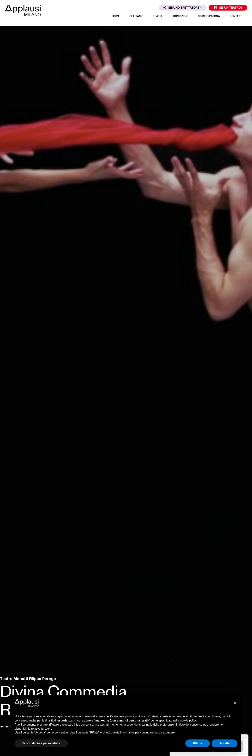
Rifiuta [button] (197, 743)
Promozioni (180, 16)
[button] (235, 703)
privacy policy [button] (134, 716)
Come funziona (209, 16)
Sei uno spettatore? (182, 7)
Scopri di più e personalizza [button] (41, 743)
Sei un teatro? (228, 7)
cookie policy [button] (188, 720)
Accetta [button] (224, 743)
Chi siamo (136, 16)
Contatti (235, 16)
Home (116, 16)
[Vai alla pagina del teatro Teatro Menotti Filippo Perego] (28, 678)
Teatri (157, 16)
